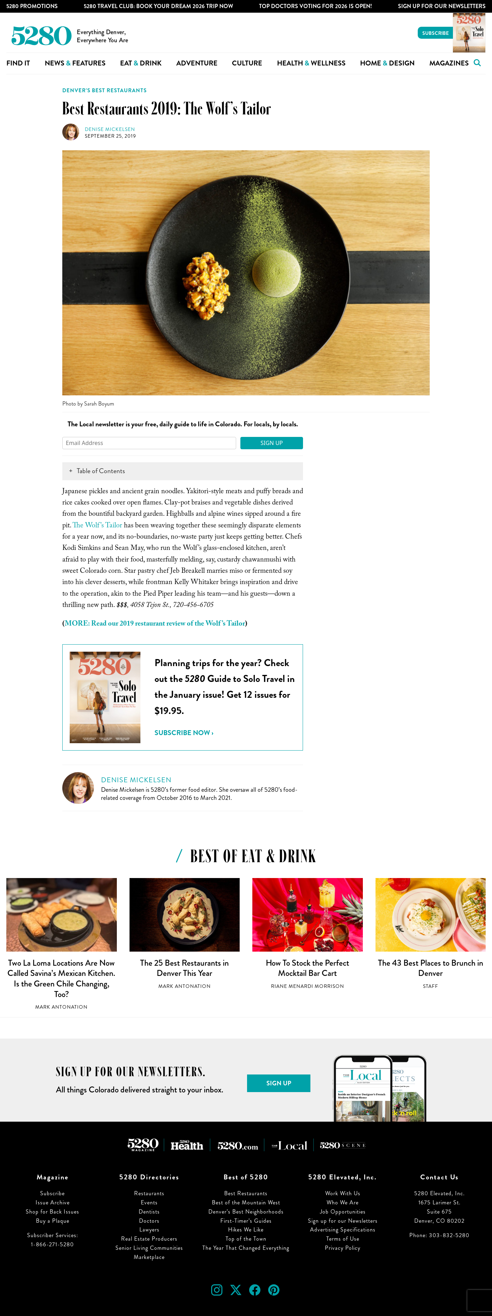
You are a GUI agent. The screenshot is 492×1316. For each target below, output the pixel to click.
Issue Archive (53, 1202)
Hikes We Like (246, 1230)
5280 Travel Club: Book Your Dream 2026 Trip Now (158, 6)
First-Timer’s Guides (246, 1221)
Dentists (149, 1212)
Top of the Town (246, 1239)
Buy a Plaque (52, 1221)
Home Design (387, 63)
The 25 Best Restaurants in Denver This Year (184, 968)
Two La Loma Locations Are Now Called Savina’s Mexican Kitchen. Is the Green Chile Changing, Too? (61, 978)
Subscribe (435, 33)
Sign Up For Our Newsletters (442, 6)
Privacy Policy (342, 1248)
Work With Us (342, 1193)
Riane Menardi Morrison (307, 986)
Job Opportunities (343, 1212)
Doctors (149, 1221)
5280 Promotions (32, 6)
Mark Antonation (61, 1007)
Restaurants (149, 1193)
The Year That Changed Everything (245, 1248)
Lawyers (149, 1230)
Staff (430, 986)
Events (149, 1202)
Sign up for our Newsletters (343, 1221)
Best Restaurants (245, 1193)
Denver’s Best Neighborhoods (246, 1212)
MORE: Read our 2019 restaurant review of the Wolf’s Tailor (155, 625)
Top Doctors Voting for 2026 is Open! (315, 6)
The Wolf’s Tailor (97, 526)
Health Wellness (311, 63)
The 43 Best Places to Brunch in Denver (430, 968)
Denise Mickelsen (110, 129)
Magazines (449, 63)
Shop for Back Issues (52, 1212)
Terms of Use (342, 1239)
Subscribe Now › (183, 733)
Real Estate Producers (149, 1239)
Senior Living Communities (149, 1248)
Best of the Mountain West (246, 1202)
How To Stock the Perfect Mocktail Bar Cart (307, 968)
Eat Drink (141, 63)
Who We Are (343, 1202)
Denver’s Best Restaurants (104, 90)
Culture (247, 63)
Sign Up (271, 443)
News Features (75, 63)
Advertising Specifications (343, 1230)
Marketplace (149, 1257)
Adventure (196, 63)
